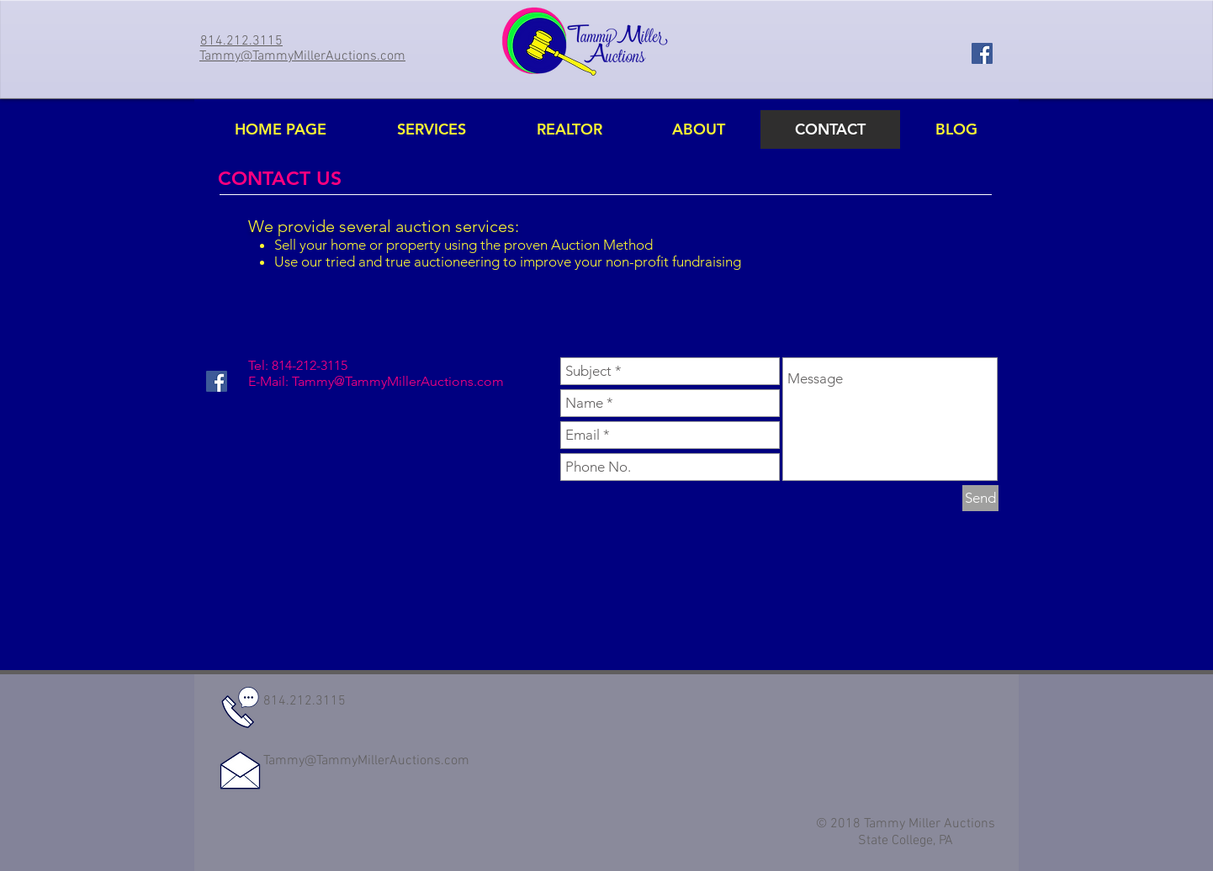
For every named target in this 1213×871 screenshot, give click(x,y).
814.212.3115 (304, 701)
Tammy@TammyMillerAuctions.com (398, 381)
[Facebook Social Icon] (982, 53)
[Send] (980, 498)
